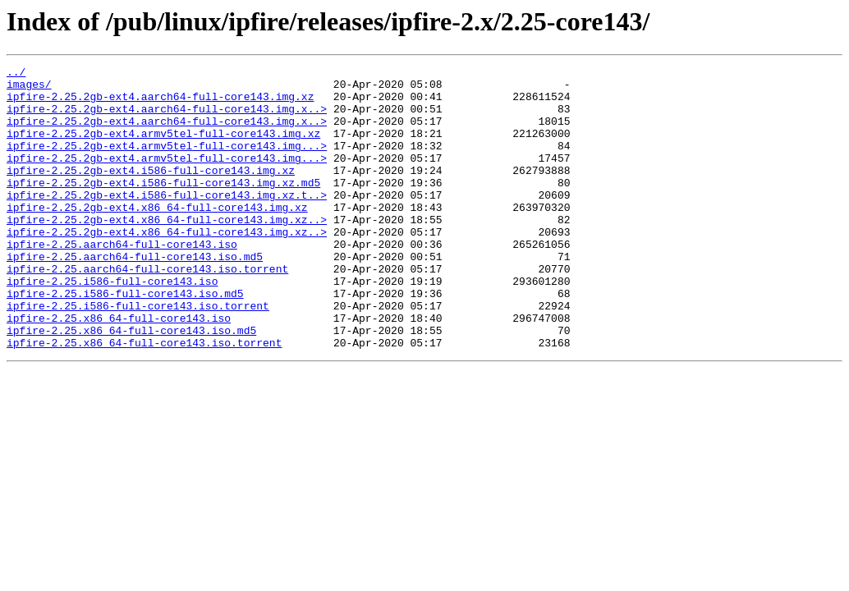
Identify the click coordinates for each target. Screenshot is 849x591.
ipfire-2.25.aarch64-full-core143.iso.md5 (135, 295)
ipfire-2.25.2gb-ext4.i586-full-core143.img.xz (151, 192)
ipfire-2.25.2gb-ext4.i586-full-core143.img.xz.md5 (163, 206)
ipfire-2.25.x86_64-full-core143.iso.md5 (131, 384)
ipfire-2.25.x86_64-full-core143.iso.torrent (144, 399)
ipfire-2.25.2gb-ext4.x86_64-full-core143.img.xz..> (167, 251)
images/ (29, 88)
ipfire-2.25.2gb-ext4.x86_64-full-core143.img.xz (157, 236)
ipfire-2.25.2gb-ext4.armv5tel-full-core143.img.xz (163, 147)
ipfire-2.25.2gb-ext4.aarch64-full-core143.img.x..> (167, 118)
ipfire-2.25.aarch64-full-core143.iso (122, 280)
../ (16, 73)
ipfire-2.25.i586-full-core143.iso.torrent (138, 354)
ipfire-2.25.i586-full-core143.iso (112, 325)
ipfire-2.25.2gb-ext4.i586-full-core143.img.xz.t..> (167, 221)
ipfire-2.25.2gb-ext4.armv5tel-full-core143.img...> (167, 162)
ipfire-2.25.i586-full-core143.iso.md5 (125, 339)
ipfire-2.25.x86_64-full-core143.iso (119, 369)
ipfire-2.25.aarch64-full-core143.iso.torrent (147, 310)
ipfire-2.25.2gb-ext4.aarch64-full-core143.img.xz (160, 103)
